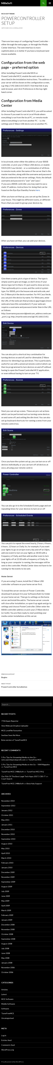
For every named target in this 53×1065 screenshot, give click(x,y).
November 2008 (8, 929)
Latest (4, 994)
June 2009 (5, 896)
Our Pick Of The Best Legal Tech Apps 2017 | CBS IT (23, 776)
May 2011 (5, 820)
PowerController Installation (26, 685)
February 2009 (7, 915)
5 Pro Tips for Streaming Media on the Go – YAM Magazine (25, 764)
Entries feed (6, 1040)
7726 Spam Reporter (9, 721)
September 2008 (8, 939)
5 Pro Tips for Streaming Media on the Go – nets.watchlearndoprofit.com (19, 758)
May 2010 (5, 848)
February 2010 (7, 863)
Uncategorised (7, 1018)
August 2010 (6, 844)
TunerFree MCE (34, 760)
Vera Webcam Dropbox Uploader (14, 726)
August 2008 (6, 944)
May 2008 (5, 958)
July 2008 (5, 948)
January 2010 (6, 867)
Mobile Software (8, 1004)
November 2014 (8, 801)
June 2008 (5, 953)
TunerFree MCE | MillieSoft (12, 771)
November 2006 (8, 967)
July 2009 (5, 891)
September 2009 (8, 882)
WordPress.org (7, 1050)
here (38, 190)
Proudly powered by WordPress (12, 1062)
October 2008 (7, 934)
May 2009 (5, 901)
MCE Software (8, 14)
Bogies (26, 675)
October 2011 (7, 815)
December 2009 (8, 872)
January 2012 (6, 810)
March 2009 (6, 910)
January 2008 (6, 963)
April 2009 (5, 905)
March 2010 (6, 858)
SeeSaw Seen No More (10, 735)
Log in (3, 1035)
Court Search (6, 779)
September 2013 (8, 805)
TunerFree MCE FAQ (35, 771)
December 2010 (8, 829)
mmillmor (18, 28)
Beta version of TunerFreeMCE (14, 740)
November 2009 (8, 877)
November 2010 (8, 834)
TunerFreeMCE (7, 1013)
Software (5, 1008)
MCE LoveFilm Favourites (11, 730)
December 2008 (8, 924)
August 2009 (6, 886)
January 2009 (6, 920)
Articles (4, 989)
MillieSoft (6, 3)
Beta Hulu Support (34, 783)
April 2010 (5, 853)
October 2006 (7, 972)
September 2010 (8, 839)
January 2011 (6, 825)
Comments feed (8, 1045)
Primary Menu (50, 3)
